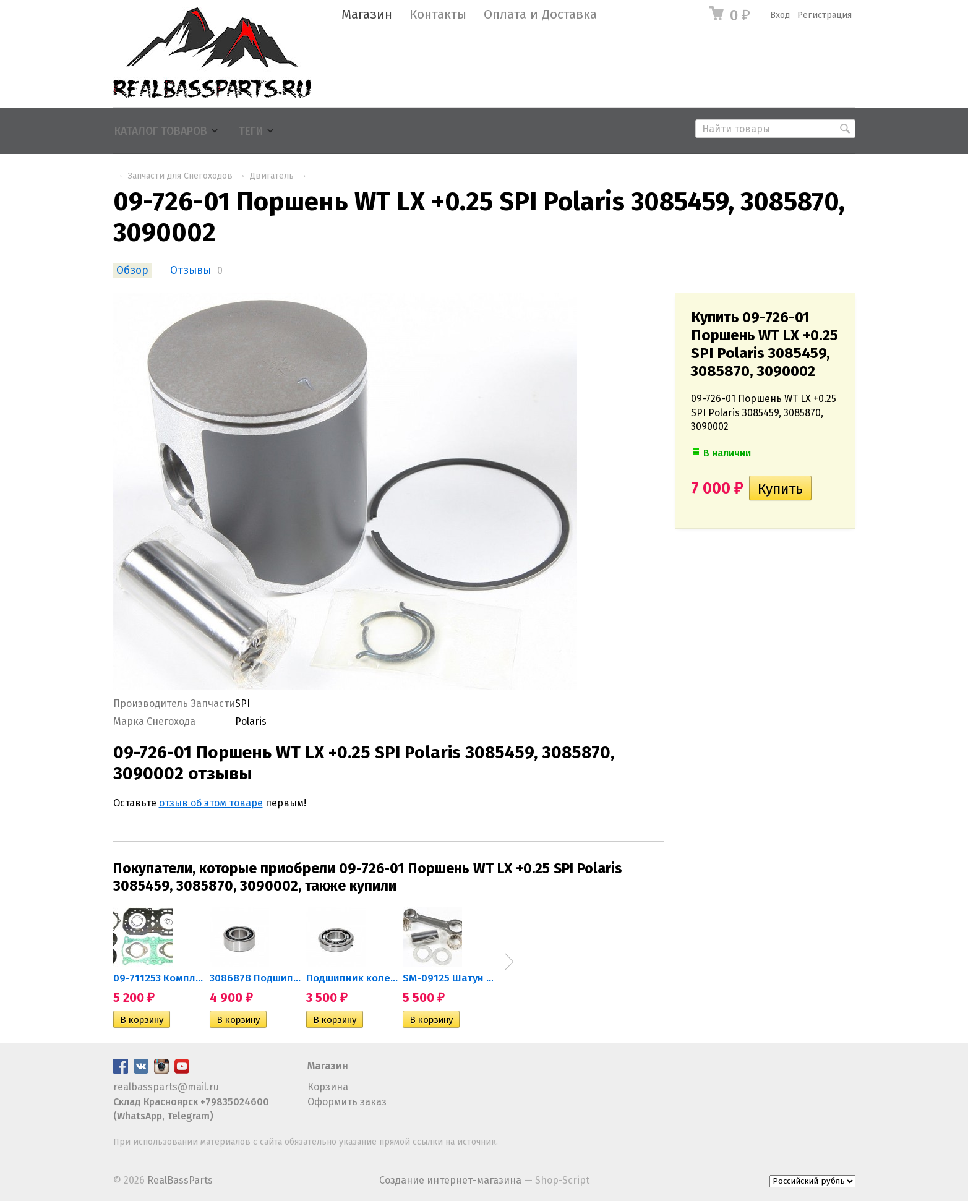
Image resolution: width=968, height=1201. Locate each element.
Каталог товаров (160, 131)
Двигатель (272, 176)
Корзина (327, 1087)
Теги (251, 131)
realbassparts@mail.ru (166, 1087)
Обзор (132, 270)
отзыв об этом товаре (211, 803)
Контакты (437, 14)
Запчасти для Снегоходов (180, 176)
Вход (780, 15)
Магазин (366, 14)
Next (509, 962)
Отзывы (190, 270)
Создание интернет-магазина (450, 1180)
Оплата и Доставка (540, 14)
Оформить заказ (347, 1102)
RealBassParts (180, 1180)
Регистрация (824, 15)
